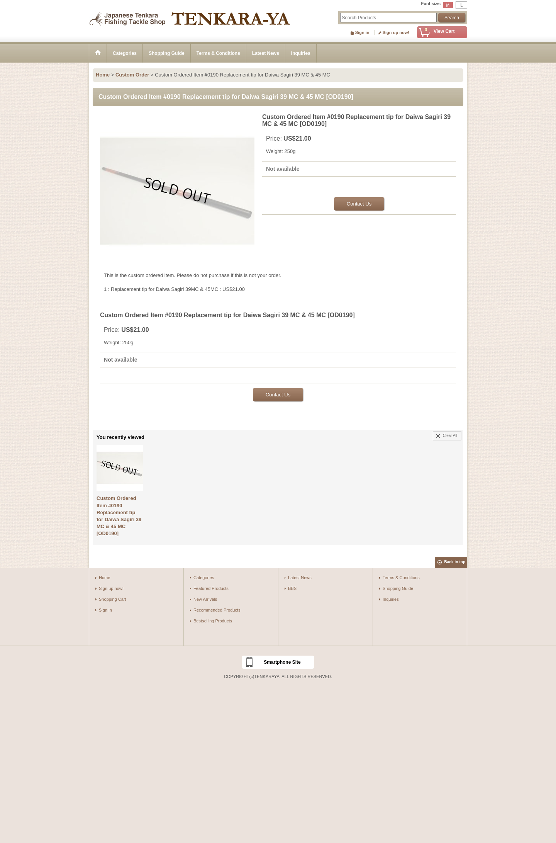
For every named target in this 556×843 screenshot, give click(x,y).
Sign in (362, 32)
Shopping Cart (112, 599)
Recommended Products (217, 610)
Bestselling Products (212, 621)
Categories (203, 577)
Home (104, 577)
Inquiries (391, 599)
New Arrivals (205, 599)
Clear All (450, 435)
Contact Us (359, 204)
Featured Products (211, 588)
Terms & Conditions (401, 577)
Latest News (300, 577)
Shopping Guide (398, 588)
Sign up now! (396, 32)
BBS (292, 588)
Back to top (454, 562)
